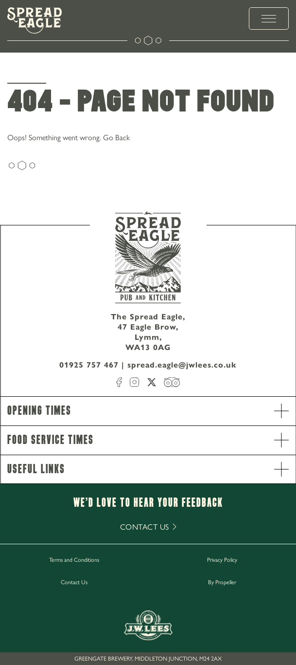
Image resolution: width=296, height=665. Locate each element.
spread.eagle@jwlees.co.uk (182, 364)
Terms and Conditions (74, 559)
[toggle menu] (268, 18)
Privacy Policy (222, 559)
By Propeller (222, 581)
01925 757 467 (89, 364)
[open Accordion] (281, 411)
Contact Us (74, 581)
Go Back (116, 137)
